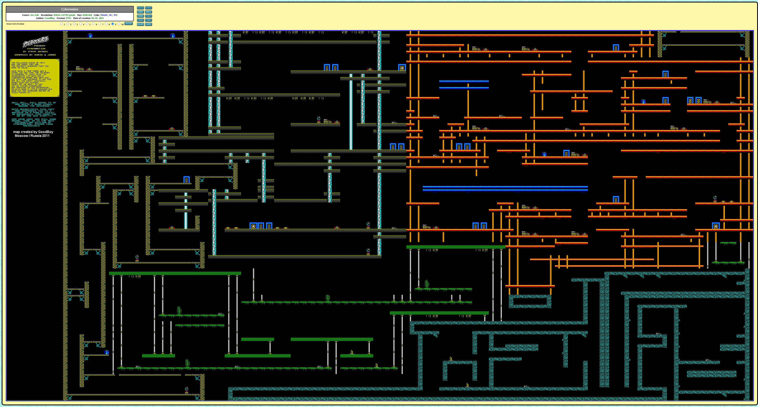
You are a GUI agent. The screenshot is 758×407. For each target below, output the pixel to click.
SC (110, 15)
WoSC (104, 15)
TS (115, 15)
